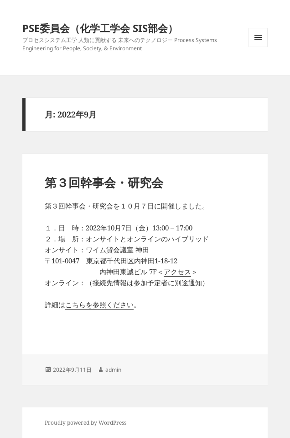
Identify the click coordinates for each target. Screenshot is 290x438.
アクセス (177, 271)
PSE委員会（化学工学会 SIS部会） (100, 28)
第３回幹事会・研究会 (104, 182)
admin (113, 370)
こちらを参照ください (99, 304)
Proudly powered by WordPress (85, 423)
